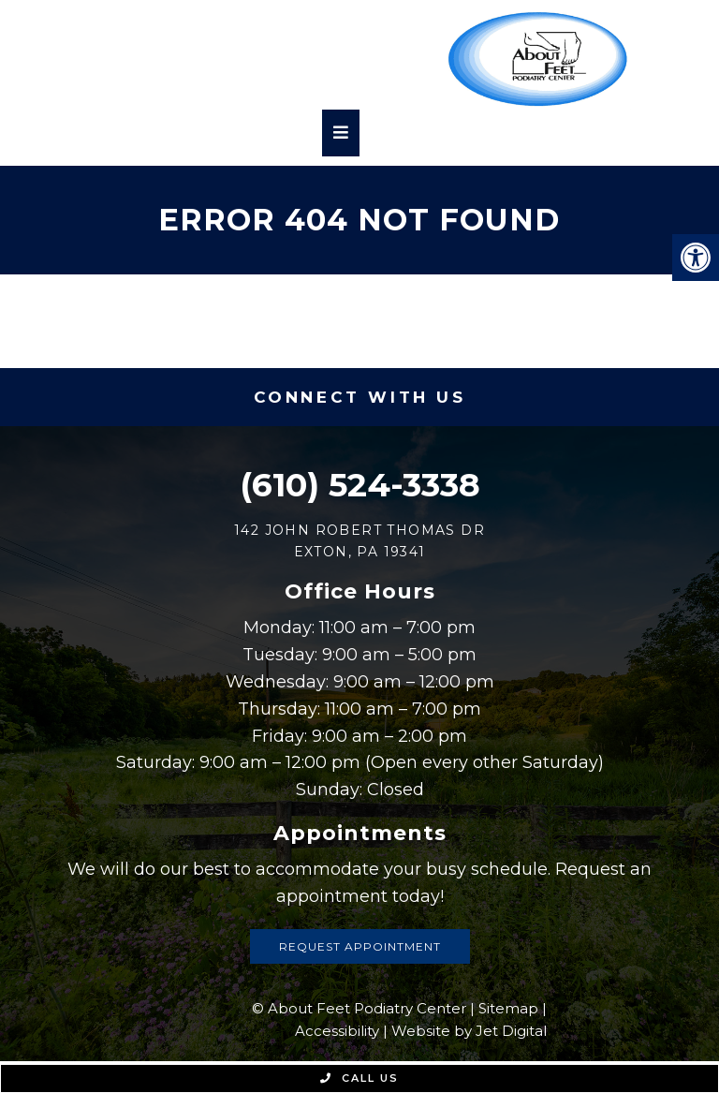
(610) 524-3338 (360, 485)
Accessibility (337, 1031)
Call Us (359, 1078)
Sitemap (508, 1008)
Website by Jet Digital (469, 1031)
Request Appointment (360, 946)
